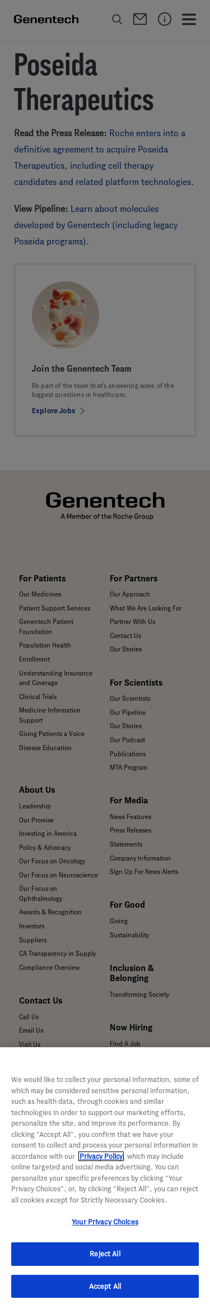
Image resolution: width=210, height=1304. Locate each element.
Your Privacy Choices (105, 1226)
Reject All (105, 1258)
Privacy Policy (101, 1160)
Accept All (105, 1290)
